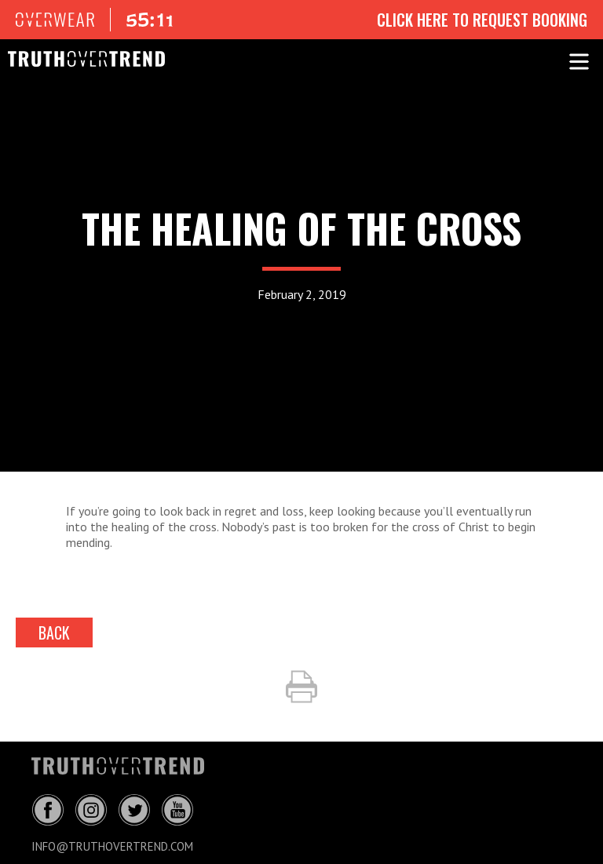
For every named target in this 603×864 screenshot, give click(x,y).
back (54, 632)
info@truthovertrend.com (112, 846)
